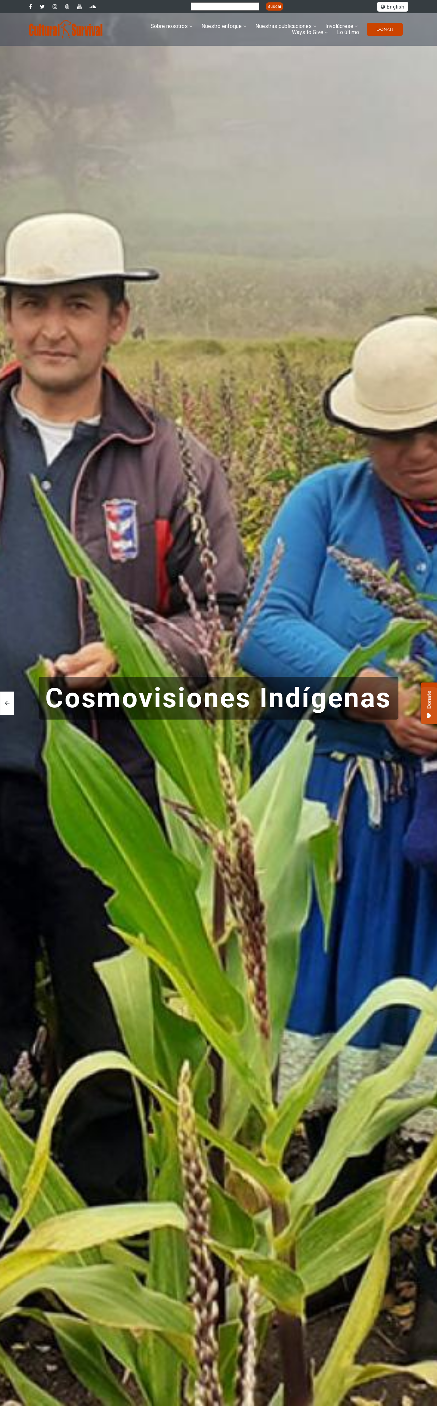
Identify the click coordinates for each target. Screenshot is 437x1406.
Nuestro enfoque (221, 26)
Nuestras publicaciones (283, 26)
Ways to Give (307, 32)
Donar (385, 29)
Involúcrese (339, 26)
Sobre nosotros (169, 26)
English (393, 7)
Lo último (348, 32)
